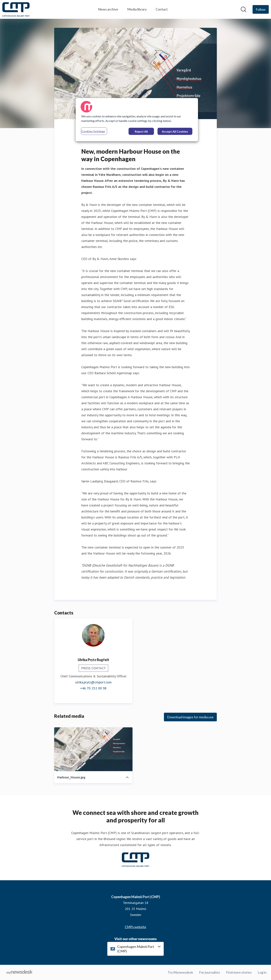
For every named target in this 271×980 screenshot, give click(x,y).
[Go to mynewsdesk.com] (19, 972)
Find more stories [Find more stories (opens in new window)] (239, 972)
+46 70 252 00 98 (93, 688)
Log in (262, 972)
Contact (162, 9)
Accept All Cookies (175, 131)
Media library (137, 9)
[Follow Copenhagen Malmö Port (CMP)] (261, 9)
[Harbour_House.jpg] (93, 749)
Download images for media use (190, 717)
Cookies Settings (93, 131)
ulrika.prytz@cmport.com (93, 682)
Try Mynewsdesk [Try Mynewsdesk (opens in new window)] (180, 972)
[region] (137, 119)
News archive (108, 9)
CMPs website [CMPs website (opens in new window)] (135, 927)
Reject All (141, 131)
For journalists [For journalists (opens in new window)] (209, 972)
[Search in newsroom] (244, 9)
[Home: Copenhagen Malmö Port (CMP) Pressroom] (16, 9)
